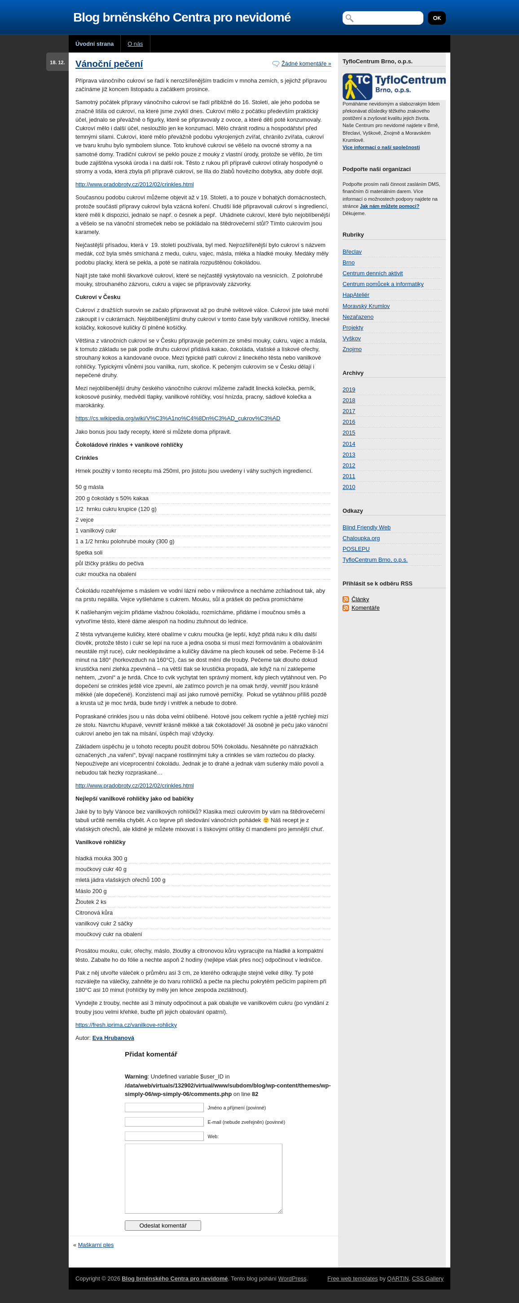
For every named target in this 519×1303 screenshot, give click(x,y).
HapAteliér (356, 294)
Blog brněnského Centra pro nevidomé (181, 17)
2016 (349, 421)
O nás (135, 43)
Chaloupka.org (361, 538)
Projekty (353, 327)
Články (360, 599)
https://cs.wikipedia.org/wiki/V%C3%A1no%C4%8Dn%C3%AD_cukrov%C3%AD (178, 418)
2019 (349, 389)
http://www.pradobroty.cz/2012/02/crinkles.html (134, 184)
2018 (349, 400)
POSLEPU (356, 549)
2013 (349, 454)
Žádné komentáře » (306, 63)
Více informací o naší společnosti (381, 147)
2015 (349, 432)
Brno (349, 262)
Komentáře (366, 607)
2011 (349, 476)
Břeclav (352, 251)
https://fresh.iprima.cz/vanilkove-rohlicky (126, 1024)
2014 (349, 443)
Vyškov (352, 338)
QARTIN (398, 1292)
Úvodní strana (94, 43)
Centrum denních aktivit (373, 273)
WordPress (292, 1292)
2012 (349, 465)
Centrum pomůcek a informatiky (383, 284)
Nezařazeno (358, 316)
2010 (349, 487)
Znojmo (352, 349)
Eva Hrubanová (113, 1037)
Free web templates (352, 1292)
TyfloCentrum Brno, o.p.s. (375, 559)
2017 (349, 411)
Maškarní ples (96, 1258)
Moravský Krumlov (366, 306)
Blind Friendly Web (367, 527)
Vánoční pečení (109, 63)
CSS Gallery (428, 1292)
